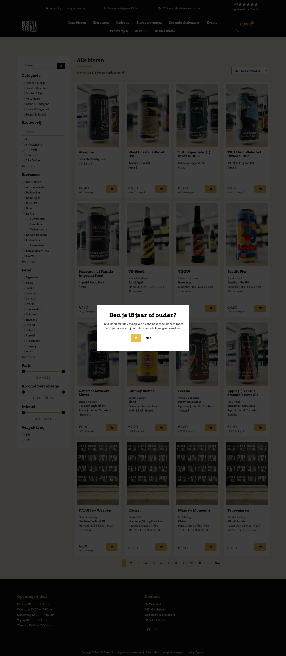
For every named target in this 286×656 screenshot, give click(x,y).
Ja (136, 338)
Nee (148, 338)
